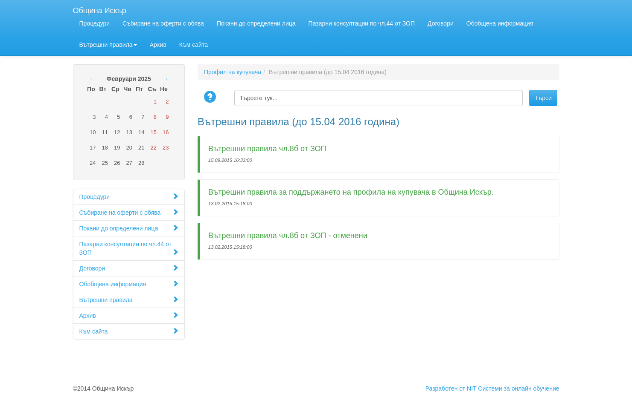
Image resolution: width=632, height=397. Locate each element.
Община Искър (99, 9)
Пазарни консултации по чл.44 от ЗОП (362, 23)
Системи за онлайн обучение (518, 388)
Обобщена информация (499, 23)
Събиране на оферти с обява (163, 23)
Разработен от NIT (451, 388)
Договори (441, 23)
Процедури (94, 23)
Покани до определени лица (256, 23)
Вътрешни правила (108, 44)
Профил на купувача (232, 72)
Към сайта (193, 44)
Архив (158, 44)
